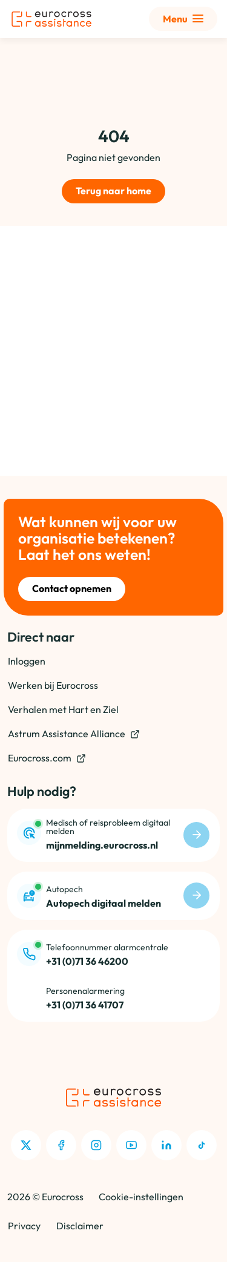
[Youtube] (131, 1145)
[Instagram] (96, 1145)
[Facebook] (61, 1145)
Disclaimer (80, 1225)
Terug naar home (113, 191)
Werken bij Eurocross (53, 685)
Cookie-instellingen (141, 1196)
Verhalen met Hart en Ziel (63, 709)
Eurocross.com (47, 758)
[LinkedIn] (166, 1145)
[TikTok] (201, 1145)
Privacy (24, 1225)
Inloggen (26, 661)
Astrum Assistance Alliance (74, 734)
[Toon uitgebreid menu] (183, 19)
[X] (26, 1145)
